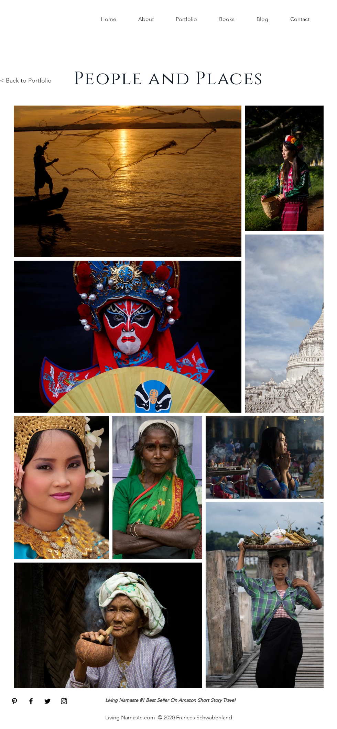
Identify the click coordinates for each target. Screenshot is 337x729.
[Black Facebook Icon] (31, 701)
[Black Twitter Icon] (47, 701)
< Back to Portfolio (26, 80)
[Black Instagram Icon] (64, 701)
